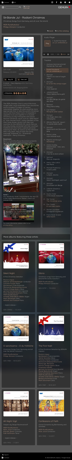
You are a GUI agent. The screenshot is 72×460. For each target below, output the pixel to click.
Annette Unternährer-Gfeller (16, 297)
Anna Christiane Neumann (15, 293)
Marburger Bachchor (46, 364)
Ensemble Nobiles (45, 367)
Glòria (41, 273)
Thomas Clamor (49, 360)
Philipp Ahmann (14, 27)
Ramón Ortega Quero (13, 289)
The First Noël (45, 346)
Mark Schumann (11, 298)
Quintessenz (13, 285)
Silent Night (9, 273)
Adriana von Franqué (13, 300)
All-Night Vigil (10, 421)
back (50, 31)
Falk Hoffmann (11, 433)
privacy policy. (8, 225)
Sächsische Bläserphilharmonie (15, 287)
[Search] (11, 7)
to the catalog (62, 31)
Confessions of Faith (48, 421)
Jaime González (47, 358)
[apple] (69, 2)
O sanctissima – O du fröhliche (18, 346)
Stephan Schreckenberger (17, 282)
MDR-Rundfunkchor (11, 25)
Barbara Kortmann (48, 378)
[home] (3, 7)
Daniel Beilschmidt (48, 371)
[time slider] (63, 54)
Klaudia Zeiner (12, 431)
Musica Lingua (8, 280)
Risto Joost (11, 429)
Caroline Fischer (11, 283)
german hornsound (15, 291)
